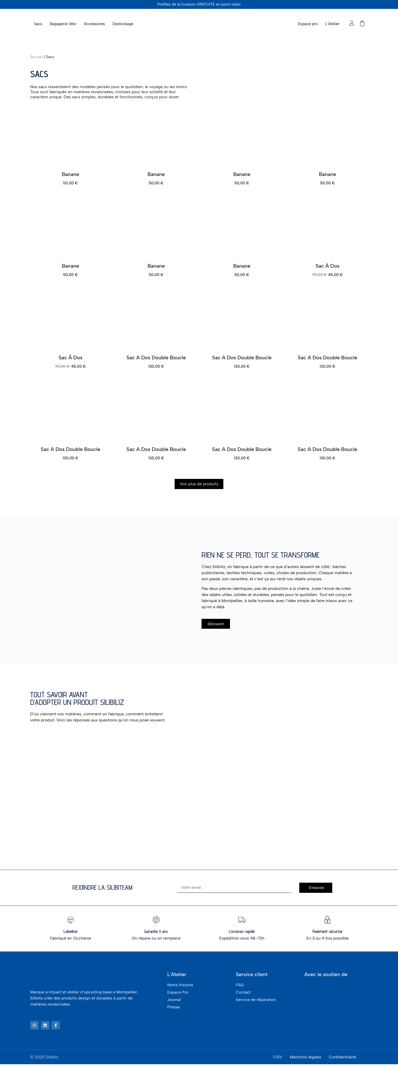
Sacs (38, 24)
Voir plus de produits (199, 483)
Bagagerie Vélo (63, 24)
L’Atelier (332, 24)
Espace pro (308, 24)
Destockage (122, 24)
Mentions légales (305, 1058)
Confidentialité (342, 1058)
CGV (277, 1058)
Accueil (36, 57)
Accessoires (94, 24)
